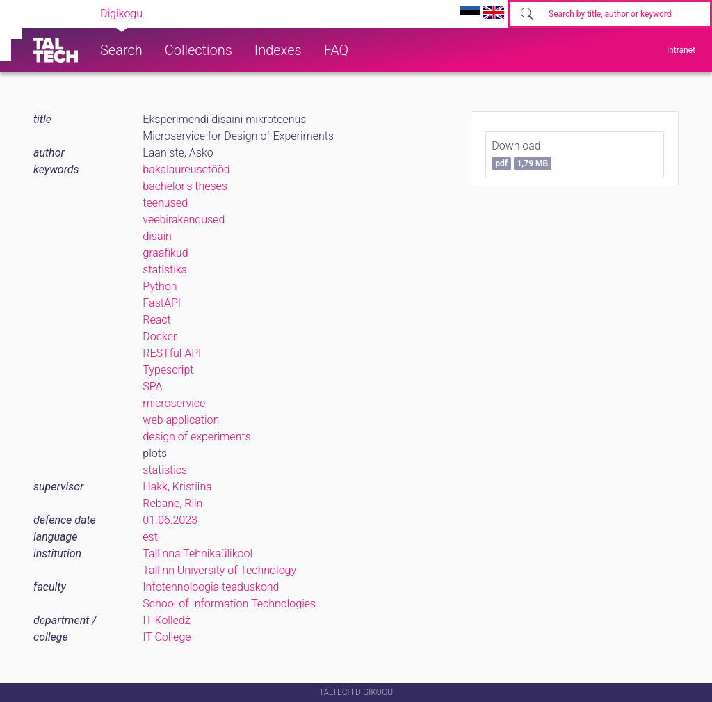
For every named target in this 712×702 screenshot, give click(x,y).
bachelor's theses (185, 186)
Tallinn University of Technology (219, 570)
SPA (152, 386)
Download (521, 154)
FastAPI (162, 303)
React (156, 319)
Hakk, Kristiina (177, 486)
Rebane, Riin (172, 503)
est (150, 536)
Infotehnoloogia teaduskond (211, 586)
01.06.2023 (170, 520)
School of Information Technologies (229, 603)
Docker (160, 336)
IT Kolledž (166, 620)
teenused (165, 202)
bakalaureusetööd (186, 169)
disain (157, 236)
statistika (165, 269)
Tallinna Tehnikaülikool (197, 553)
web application (181, 419)
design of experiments (196, 436)
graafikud (165, 253)
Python (160, 286)
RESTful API (172, 353)
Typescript (168, 369)
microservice (174, 403)
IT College (167, 637)
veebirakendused (184, 219)
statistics (165, 470)
